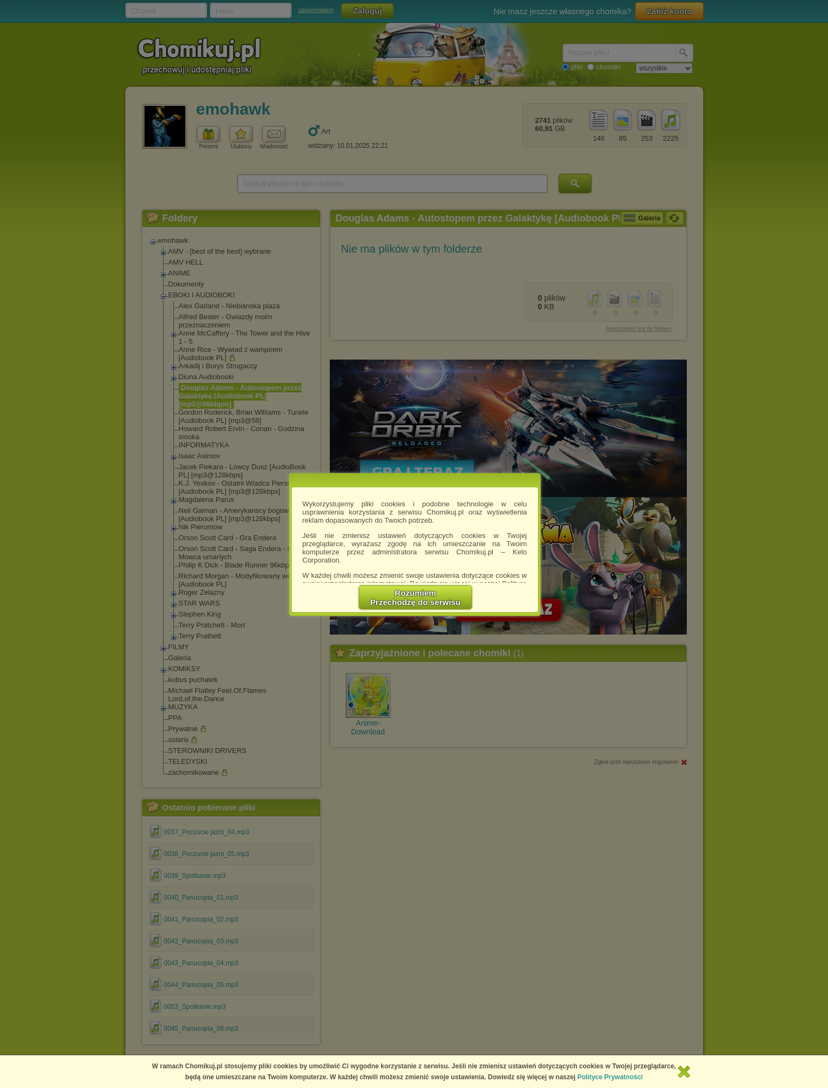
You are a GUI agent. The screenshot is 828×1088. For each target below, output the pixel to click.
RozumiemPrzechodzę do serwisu (415, 597)
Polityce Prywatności (610, 1077)
